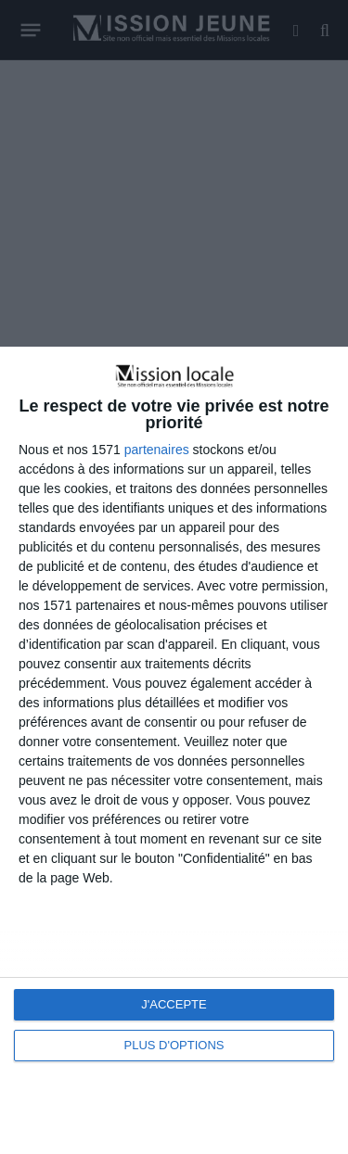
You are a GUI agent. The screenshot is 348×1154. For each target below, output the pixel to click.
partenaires (156, 449)
